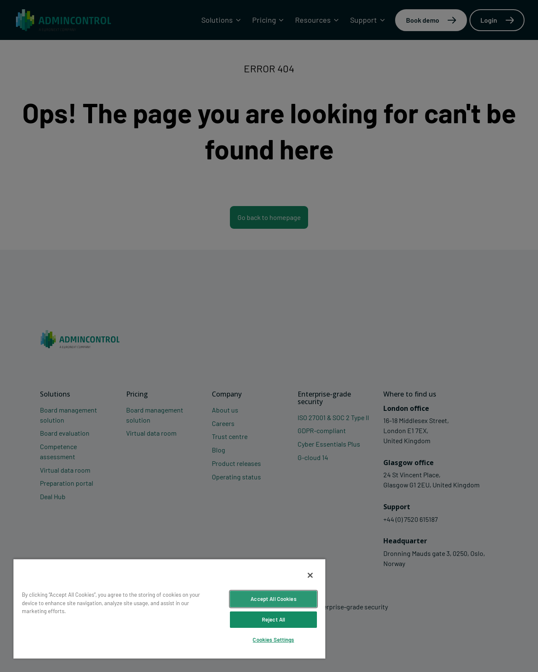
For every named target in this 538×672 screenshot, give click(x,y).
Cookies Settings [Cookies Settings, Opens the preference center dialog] (273, 639)
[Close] (310, 575)
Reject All (273, 619)
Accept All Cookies (273, 598)
